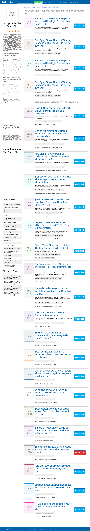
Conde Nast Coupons (9, 255)
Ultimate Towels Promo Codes (12, 248)
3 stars (12, 31)
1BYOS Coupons (8, 240)
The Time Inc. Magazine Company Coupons (10, 265)
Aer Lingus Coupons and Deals (43, 516)
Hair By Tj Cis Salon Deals (11, 234)
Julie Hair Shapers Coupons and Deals (45, 257)
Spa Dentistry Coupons (10, 229)
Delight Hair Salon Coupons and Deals (45, 124)
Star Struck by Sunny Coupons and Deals (46, 402)
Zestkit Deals (7, 258)
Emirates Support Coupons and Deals (45, 497)
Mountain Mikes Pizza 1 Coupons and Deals (46, 239)
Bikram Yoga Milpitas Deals (11, 207)
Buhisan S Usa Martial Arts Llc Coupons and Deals (48, 147)
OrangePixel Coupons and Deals (43, 383)
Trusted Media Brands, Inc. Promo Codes (11, 261)
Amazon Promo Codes (10, 237)
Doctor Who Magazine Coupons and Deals (46, 421)
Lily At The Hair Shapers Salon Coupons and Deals (48, 306)
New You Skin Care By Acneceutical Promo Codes (11, 225)
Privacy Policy (30, 529)
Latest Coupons (74, 2)
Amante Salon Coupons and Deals (44, 326)
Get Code (79, 452)
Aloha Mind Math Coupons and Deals (45, 216)
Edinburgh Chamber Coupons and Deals (45, 478)
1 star (6, 31)
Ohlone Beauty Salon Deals (11, 222)
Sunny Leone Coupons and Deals (44, 440)
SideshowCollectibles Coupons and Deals (46, 345)
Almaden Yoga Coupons (10, 232)
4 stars (15, 31)
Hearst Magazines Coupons (11, 243)
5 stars (18, 31)
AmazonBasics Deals (9, 245)
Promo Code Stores (49, 2)
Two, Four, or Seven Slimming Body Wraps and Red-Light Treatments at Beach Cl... (12, 277)
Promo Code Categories (62, 2)
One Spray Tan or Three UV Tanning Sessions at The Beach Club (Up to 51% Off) (12, 283)
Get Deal (79, 25)
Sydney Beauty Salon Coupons (12, 204)
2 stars (9, 31)
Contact (25, 529)
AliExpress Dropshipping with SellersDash (49, 529)
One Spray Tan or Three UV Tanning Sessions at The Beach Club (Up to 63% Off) (12, 294)
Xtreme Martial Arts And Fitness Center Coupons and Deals (50, 170)
